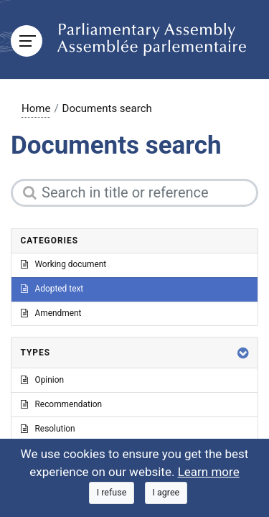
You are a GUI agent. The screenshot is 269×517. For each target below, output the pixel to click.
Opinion (43, 380)
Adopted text (52, 289)
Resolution (48, 429)
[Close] (112, 493)
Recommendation (62, 404)
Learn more (209, 472)
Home (36, 108)
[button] (243, 353)
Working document (64, 264)
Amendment (51, 313)
